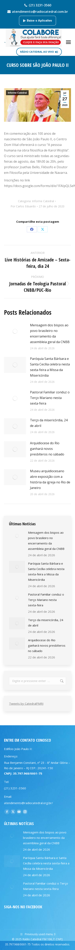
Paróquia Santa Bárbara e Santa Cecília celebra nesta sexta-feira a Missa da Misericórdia (50, 367)
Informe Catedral (17, 92)
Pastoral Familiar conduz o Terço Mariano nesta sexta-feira (50, 398)
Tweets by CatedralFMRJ (26, 704)
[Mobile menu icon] (68, 42)
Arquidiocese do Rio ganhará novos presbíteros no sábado (47, 448)
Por (23, 206)
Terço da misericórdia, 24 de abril (49, 423)
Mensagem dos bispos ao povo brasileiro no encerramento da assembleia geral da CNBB (50, 333)
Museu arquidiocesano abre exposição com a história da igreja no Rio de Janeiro (50, 479)
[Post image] (15, 331)
